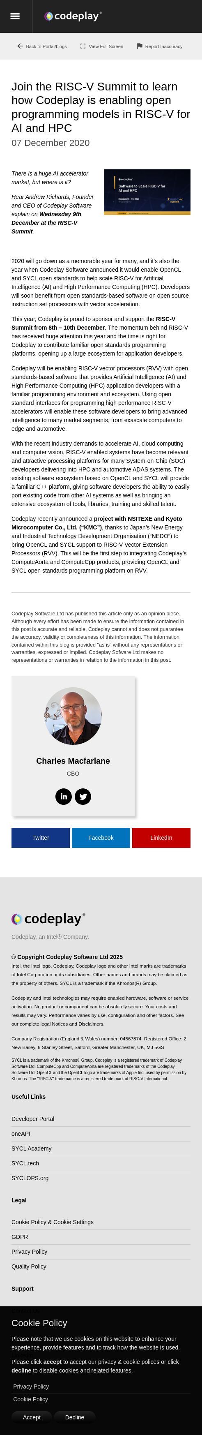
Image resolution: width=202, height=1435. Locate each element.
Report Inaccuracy (159, 46)
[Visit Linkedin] (63, 796)
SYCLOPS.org (29, 1178)
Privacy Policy (31, 1386)
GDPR (19, 1237)
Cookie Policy (30, 1399)
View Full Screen (101, 46)
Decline (75, 1417)
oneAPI (20, 1133)
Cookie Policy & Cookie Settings (52, 1222)
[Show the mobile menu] (16, 16)
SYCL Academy (31, 1148)
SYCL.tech (25, 1163)
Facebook (100, 837)
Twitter (40, 837)
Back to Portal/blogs (41, 46)
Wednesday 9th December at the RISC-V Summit (46, 223)
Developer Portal (32, 1119)
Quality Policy (28, 1266)
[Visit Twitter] (83, 796)
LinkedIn (161, 837)
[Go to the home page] (123, 16)
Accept (32, 1417)
